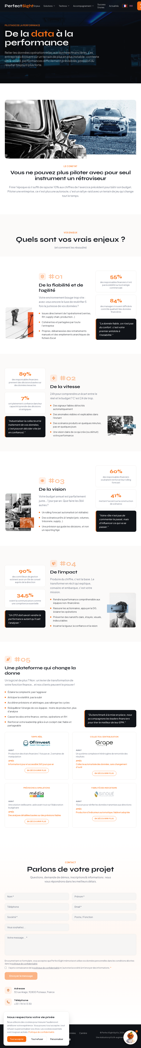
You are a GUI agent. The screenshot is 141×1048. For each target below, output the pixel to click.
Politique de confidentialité (41, 1032)
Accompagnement (83, 6)
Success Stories (101, 6)
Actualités (114, 6)
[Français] (125, 6)
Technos (63, 6)
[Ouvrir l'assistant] (130, 1037)
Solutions (48, 6)
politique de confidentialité (24, 963)
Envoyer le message (21, 975)
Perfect (19, 6)
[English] (131, 6)
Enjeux (37, 6)
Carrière (83, 1033)
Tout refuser (37, 1039)
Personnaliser (56, 1039)
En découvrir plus (36, 771)
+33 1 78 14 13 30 (23, 1003)
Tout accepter (17, 1039)
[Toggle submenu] (54, 5)
